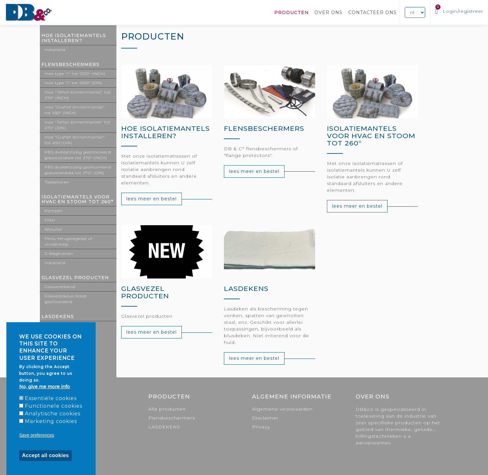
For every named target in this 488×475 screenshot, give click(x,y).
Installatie (55, 49)
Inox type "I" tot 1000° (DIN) (73, 82)
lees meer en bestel (151, 199)
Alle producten (167, 409)
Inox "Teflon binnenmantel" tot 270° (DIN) (78, 125)
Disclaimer (265, 418)
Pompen (54, 210)
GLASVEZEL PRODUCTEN (75, 277)
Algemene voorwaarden (282, 409)
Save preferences (36, 435)
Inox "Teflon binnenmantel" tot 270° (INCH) (78, 95)
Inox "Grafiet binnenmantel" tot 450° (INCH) (75, 110)
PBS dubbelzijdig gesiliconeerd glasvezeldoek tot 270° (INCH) (78, 155)
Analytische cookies (52, 414)
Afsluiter (54, 229)
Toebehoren (57, 182)
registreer (471, 11)
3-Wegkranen (59, 253)
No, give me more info (44, 387)
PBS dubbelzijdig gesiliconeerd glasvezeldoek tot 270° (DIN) (78, 170)
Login (450, 11)
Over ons (328, 12)
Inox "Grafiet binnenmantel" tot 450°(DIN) (75, 140)
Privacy (261, 427)
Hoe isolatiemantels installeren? (73, 38)
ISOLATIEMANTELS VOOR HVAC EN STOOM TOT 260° (77, 199)
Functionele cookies (53, 406)
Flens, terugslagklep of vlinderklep (68, 241)
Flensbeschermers (70, 64)
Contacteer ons (372, 12)
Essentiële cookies (51, 398)
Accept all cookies (45, 455)
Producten (291, 12)
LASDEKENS (57, 316)
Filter (50, 220)
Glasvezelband (60, 286)
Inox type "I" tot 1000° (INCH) (75, 73)
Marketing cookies (51, 421)
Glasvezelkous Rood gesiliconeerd (65, 298)
